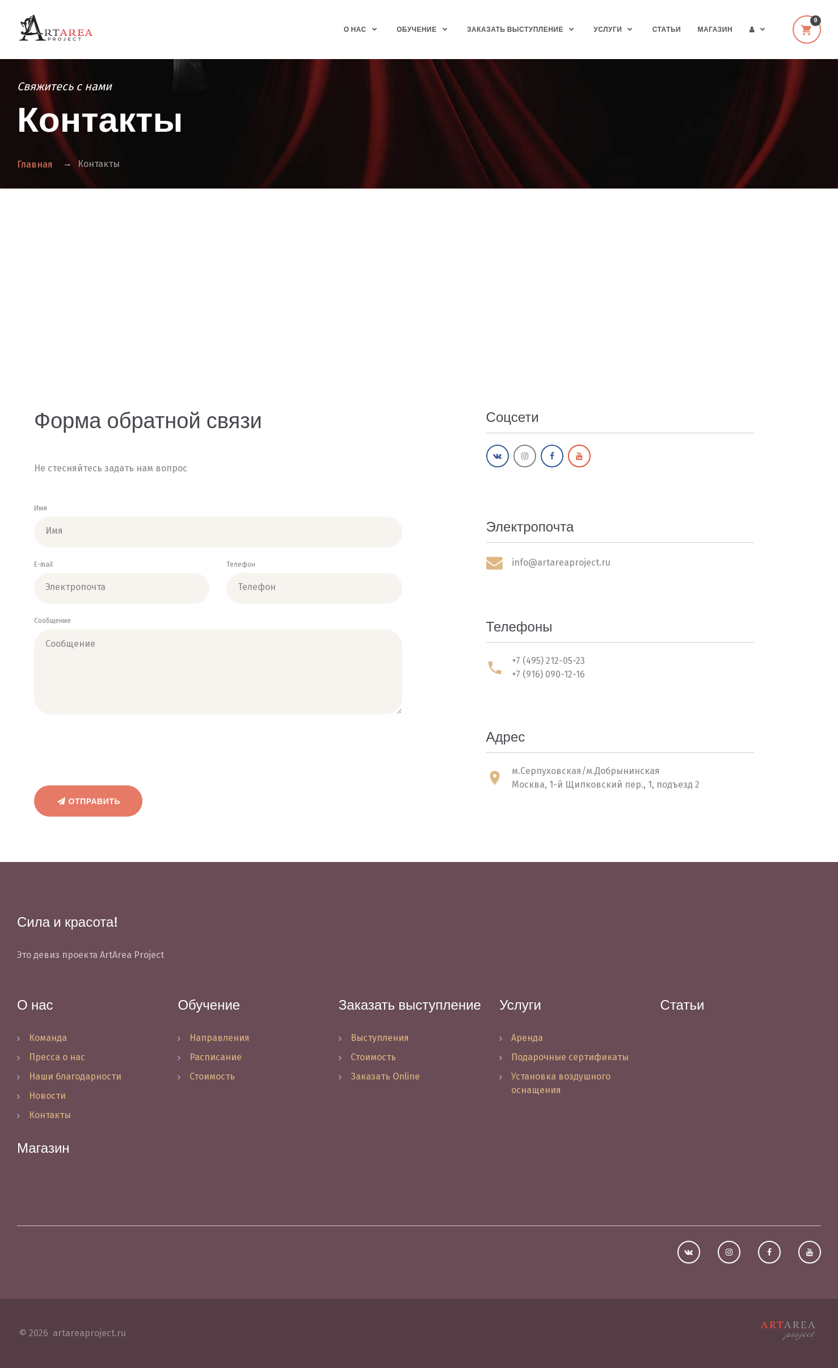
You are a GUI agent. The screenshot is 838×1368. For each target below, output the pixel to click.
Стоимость (212, 1076)
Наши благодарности (75, 1076)
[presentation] (120, 746)
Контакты (50, 1115)
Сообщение (52, 621)
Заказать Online (385, 1076)
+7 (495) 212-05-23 (548, 660)
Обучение (417, 29)
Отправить (88, 801)
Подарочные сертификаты (570, 1057)
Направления (220, 1037)
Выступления (380, 1037)
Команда (48, 1037)
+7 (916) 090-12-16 (548, 674)
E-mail (43, 564)
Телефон (240, 564)
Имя (40, 508)
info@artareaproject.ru (561, 562)
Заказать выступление (515, 29)
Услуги (607, 29)
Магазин (715, 29)
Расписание (216, 1057)
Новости (47, 1095)
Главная (35, 164)
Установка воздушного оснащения (560, 1083)
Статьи (666, 29)
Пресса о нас (57, 1057)
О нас (355, 29)
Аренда (527, 1037)
